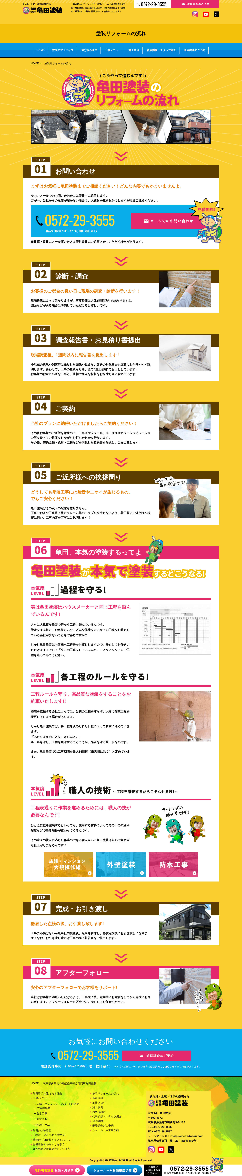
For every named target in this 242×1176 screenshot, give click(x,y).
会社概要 (98, 1121)
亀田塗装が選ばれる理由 (47, 1093)
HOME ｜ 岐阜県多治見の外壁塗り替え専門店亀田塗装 (63, 1083)
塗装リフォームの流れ (105, 1093)
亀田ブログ (99, 1102)
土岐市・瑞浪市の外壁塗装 (49, 1135)
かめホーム (43, 1124)
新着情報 (97, 1098)
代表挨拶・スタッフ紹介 (161, 50)
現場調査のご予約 (194, 50)
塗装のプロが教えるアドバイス (51, 1139)
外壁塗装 (42, 1119)
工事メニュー (113, 50)
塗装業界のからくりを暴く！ (50, 1144)
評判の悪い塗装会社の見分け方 (51, 1149)
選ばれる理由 (89, 50)
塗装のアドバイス (63, 50)
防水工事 (42, 1113)
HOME (41, 50)
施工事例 (134, 50)
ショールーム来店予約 (105, 1130)
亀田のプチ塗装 (42, 1130)
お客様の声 (99, 1111)
